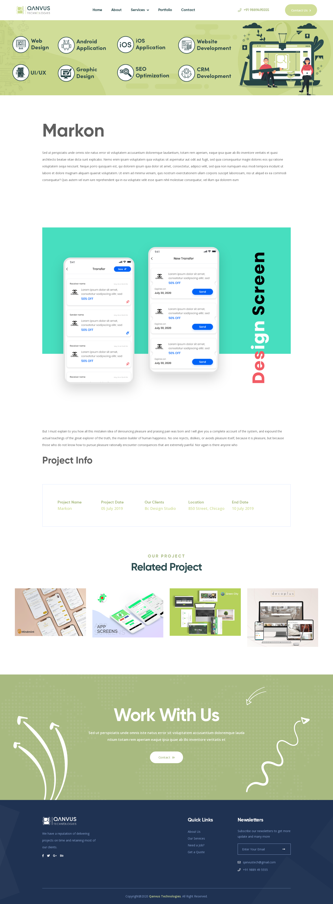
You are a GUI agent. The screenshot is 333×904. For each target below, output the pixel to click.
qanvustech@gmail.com (259, 862)
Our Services (196, 838)
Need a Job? (196, 845)
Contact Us (301, 10)
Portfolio (165, 10)
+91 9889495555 (253, 10)
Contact (188, 10)
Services (138, 10)
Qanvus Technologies (165, 896)
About (116, 10)
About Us (194, 832)
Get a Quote (196, 852)
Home (97, 10)
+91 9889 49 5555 (255, 870)
